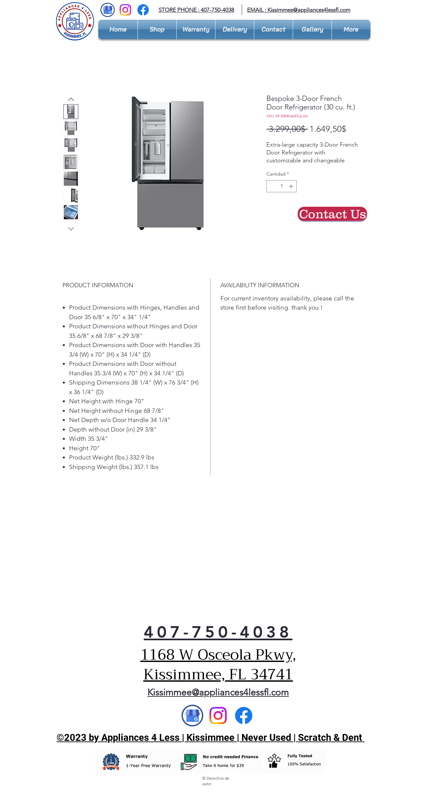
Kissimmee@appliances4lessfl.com (308, 10)
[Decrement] (271, 186)
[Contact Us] (332, 214)
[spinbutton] (281, 186)
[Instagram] (125, 9)
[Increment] (291, 186)
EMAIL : (257, 10)
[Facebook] (143, 9)
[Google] (192, 715)
